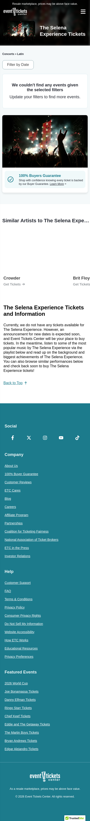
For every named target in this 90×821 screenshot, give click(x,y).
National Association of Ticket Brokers (31, 539)
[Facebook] (13, 438)
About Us (11, 466)
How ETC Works (16, 640)
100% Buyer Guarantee (21, 474)
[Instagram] (45, 438)
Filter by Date (18, 65)
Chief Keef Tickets (18, 716)
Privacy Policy (15, 607)
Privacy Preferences (19, 656)
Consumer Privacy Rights (23, 615)
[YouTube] (61, 438)
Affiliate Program (16, 515)
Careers (10, 507)
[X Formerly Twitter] (29, 438)
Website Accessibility (19, 632)
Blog (8, 498)
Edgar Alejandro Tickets (21, 749)
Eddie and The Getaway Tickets (27, 724)
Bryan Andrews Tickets (21, 741)
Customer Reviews (18, 482)
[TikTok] (77, 438)
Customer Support (18, 583)
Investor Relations (17, 556)
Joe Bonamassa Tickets (22, 691)
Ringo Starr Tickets (18, 708)
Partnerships (14, 523)
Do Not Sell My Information (24, 624)
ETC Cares (12, 490)
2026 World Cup (16, 683)
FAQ (8, 591)
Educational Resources (21, 648)
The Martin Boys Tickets (22, 732)
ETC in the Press (17, 548)
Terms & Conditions (18, 599)
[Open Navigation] (83, 12)
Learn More (58, 184)
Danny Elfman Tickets (20, 700)
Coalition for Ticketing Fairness (26, 531)
